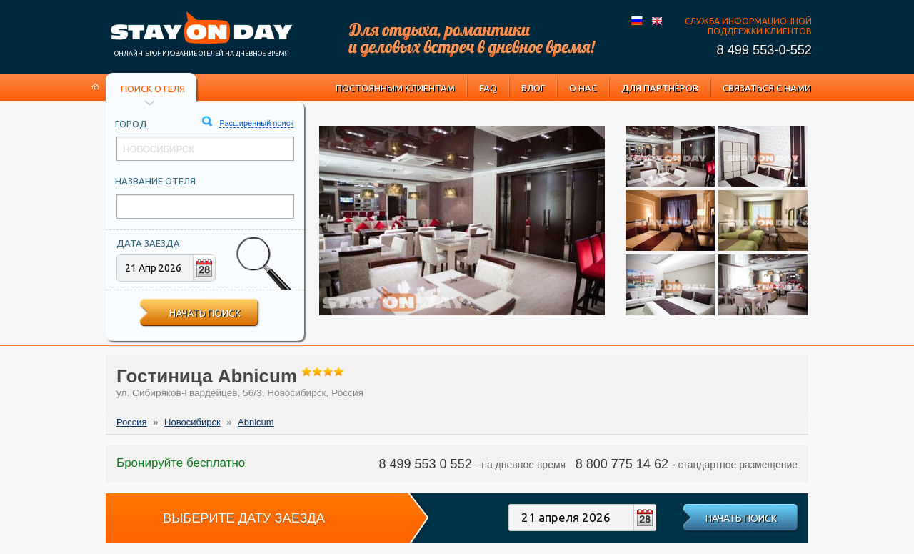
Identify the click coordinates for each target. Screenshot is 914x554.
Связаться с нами (767, 88)
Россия (131, 422)
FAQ (488, 88)
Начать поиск (205, 313)
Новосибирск (192, 422)
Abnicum (256, 422)
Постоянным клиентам (395, 88)
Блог (533, 88)
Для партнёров (659, 88)
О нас (583, 88)
